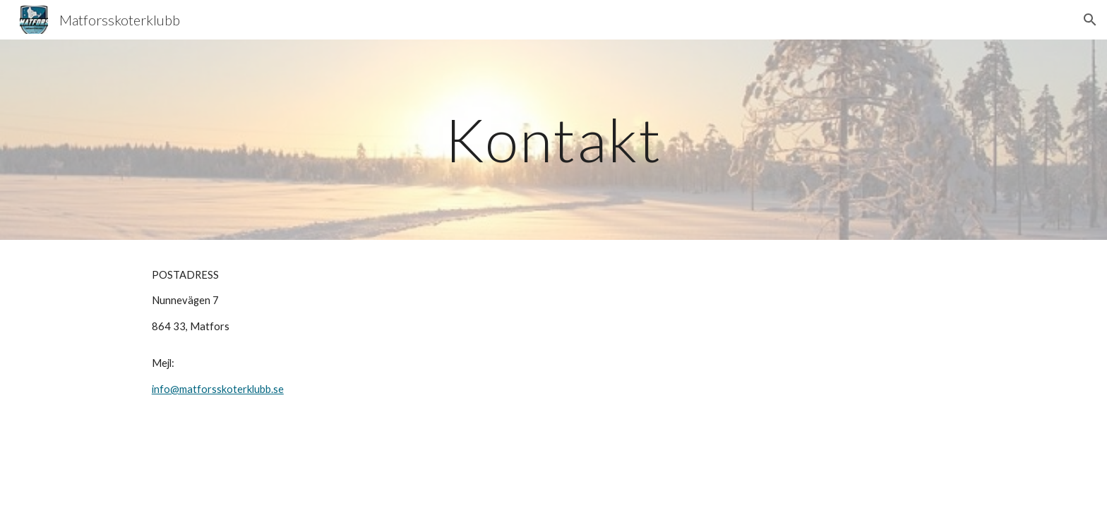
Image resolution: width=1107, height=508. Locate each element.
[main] (553, 139)
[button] (1090, 20)
